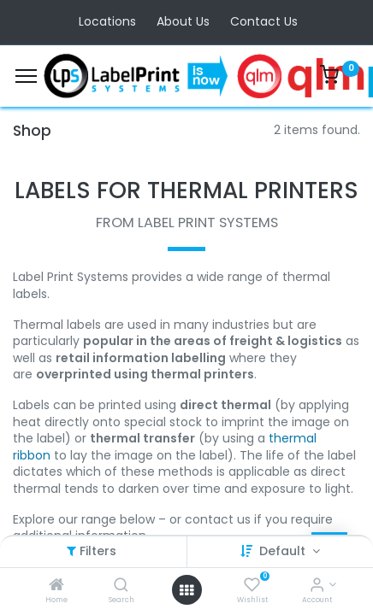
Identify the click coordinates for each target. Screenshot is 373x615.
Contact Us (264, 21)
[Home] (56, 585)
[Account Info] (317, 585)
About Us (183, 21)
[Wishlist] (252, 585)
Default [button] (284, 550)
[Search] (121, 585)
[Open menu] (186, 590)
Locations (107, 21)
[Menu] (26, 76)
